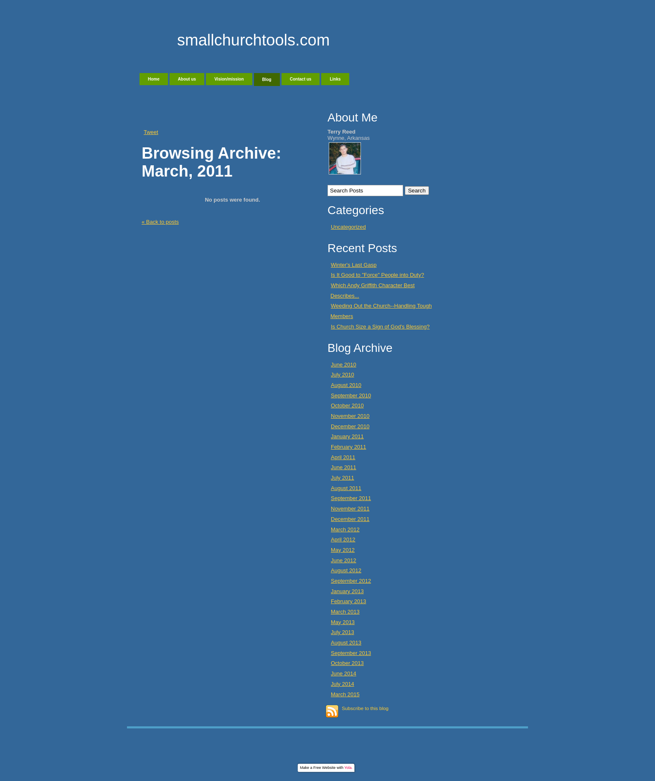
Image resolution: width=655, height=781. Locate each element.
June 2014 (343, 673)
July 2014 (342, 684)
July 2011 (342, 478)
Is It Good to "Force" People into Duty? (377, 275)
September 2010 (351, 395)
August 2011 (346, 488)
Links (335, 79)
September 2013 (351, 653)
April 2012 (343, 539)
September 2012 (351, 581)
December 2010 (350, 426)
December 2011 (350, 519)
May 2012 (343, 550)
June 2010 (343, 364)
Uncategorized (348, 227)
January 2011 (347, 436)
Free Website (324, 768)
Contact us (301, 79)
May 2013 (343, 622)
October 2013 (347, 663)
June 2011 (343, 467)
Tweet (151, 132)
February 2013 (348, 601)
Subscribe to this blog (365, 708)
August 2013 (346, 642)
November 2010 (350, 416)
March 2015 (345, 694)
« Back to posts (160, 222)
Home (154, 79)
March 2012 (345, 529)
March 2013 (345, 612)
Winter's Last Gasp (353, 265)
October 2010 (347, 405)
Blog (267, 79)
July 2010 (342, 375)
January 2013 (347, 591)
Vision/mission (229, 79)
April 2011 (343, 457)
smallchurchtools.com (253, 40)
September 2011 (351, 498)
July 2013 (342, 632)
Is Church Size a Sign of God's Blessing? (380, 327)
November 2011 (350, 509)
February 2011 (348, 447)
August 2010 (346, 385)
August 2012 (346, 570)
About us (187, 79)
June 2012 (343, 560)
